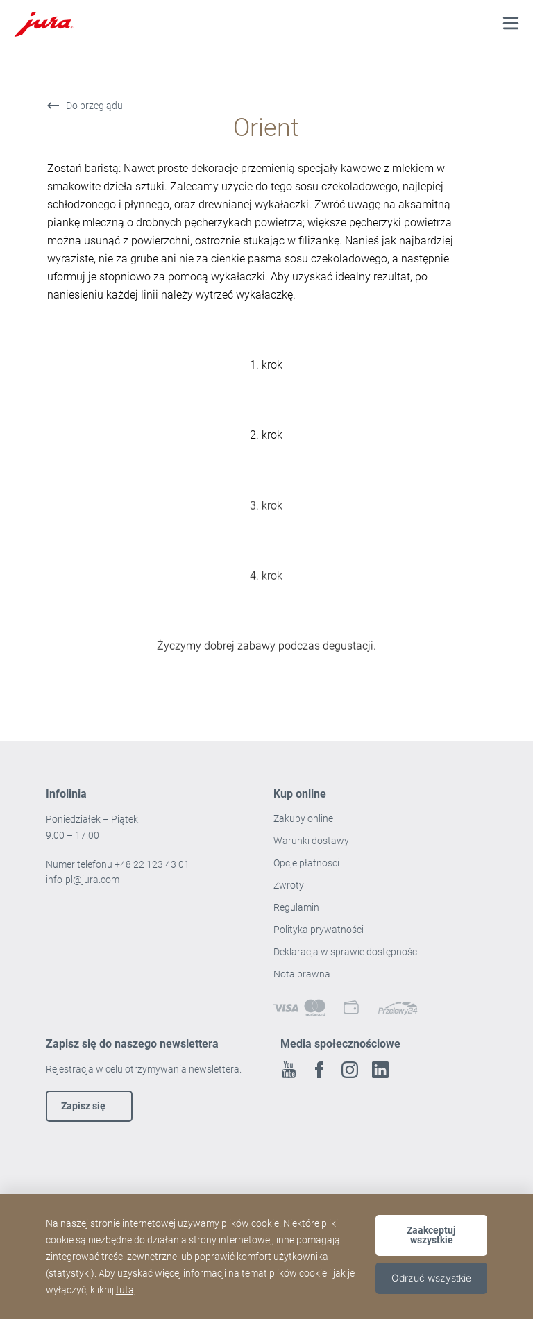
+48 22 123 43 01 (152, 864)
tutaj (126, 1289)
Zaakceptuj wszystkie (431, 1235)
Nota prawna (301, 974)
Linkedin (380, 1069)
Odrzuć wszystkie (431, 1278)
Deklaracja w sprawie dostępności (346, 951)
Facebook (319, 1069)
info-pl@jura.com (82, 879)
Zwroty (289, 885)
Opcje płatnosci (306, 862)
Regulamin (297, 907)
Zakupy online (303, 818)
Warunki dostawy (311, 840)
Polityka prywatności (319, 929)
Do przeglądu (94, 105)
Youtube (288, 1069)
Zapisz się (83, 1105)
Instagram (349, 1069)
